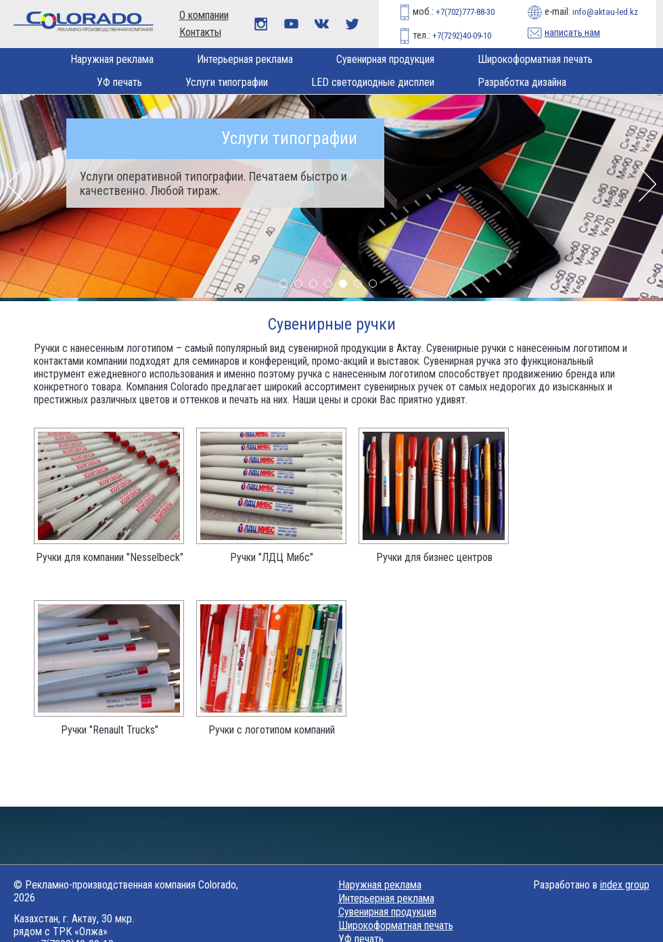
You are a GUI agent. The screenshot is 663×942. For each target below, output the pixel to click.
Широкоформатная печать (535, 59)
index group (624, 884)
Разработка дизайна (522, 82)
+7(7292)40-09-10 (460, 35)
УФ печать (119, 82)
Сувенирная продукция (385, 59)
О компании (204, 15)
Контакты (200, 32)
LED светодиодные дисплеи (372, 82)
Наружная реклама (112, 59)
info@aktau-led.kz (605, 12)
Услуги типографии (226, 82)
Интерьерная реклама (245, 59)
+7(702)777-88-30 (464, 12)
